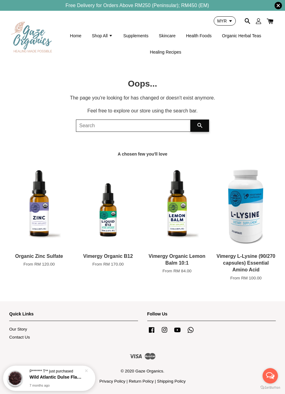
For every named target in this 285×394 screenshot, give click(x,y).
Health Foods (199, 35)
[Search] (133, 126)
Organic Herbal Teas (241, 35)
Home (75, 35)
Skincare (167, 35)
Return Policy (141, 381)
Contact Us (19, 337)
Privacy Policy (112, 381)
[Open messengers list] (270, 376)
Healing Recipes (165, 52)
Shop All (102, 35)
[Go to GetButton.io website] (270, 388)
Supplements (135, 35)
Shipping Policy (171, 381)
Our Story (18, 329)
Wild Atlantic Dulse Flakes (57, 377)
